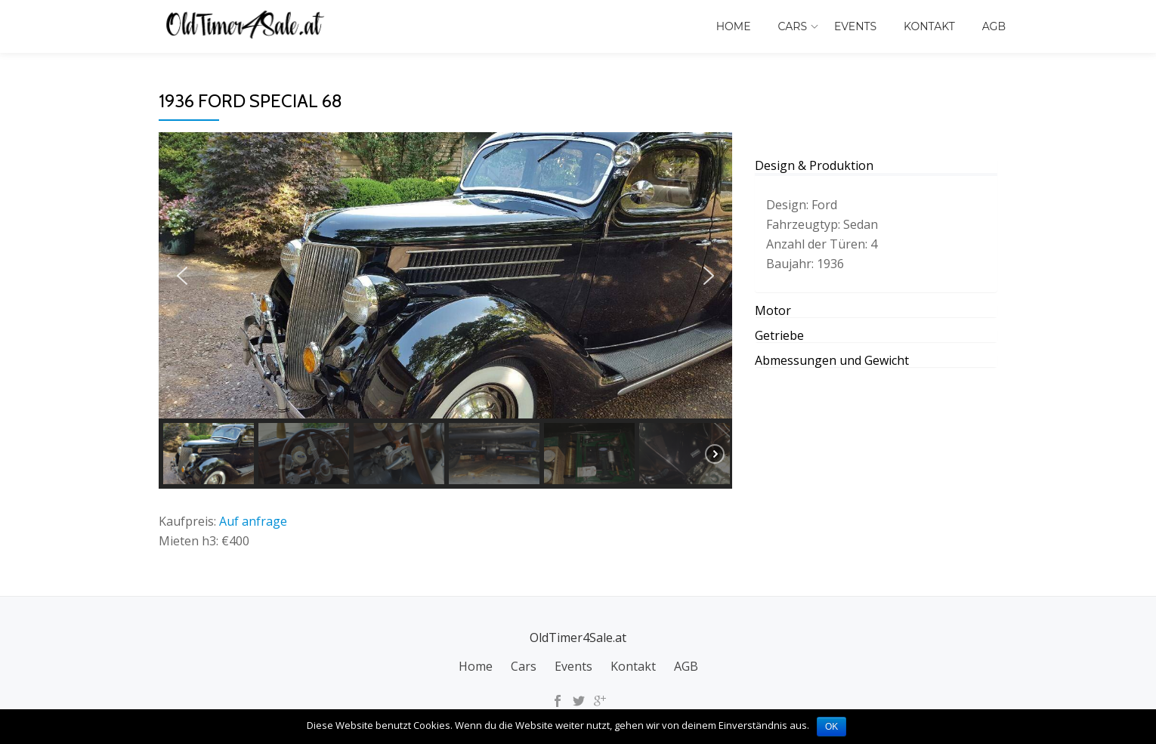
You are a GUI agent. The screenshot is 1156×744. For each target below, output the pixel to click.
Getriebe (779, 335)
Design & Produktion (814, 165)
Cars (792, 26)
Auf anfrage (253, 521)
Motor (773, 310)
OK (831, 726)
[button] (182, 276)
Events (855, 26)
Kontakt (929, 26)
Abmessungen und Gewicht (832, 360)
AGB (994, 26)
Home (733, 26)
